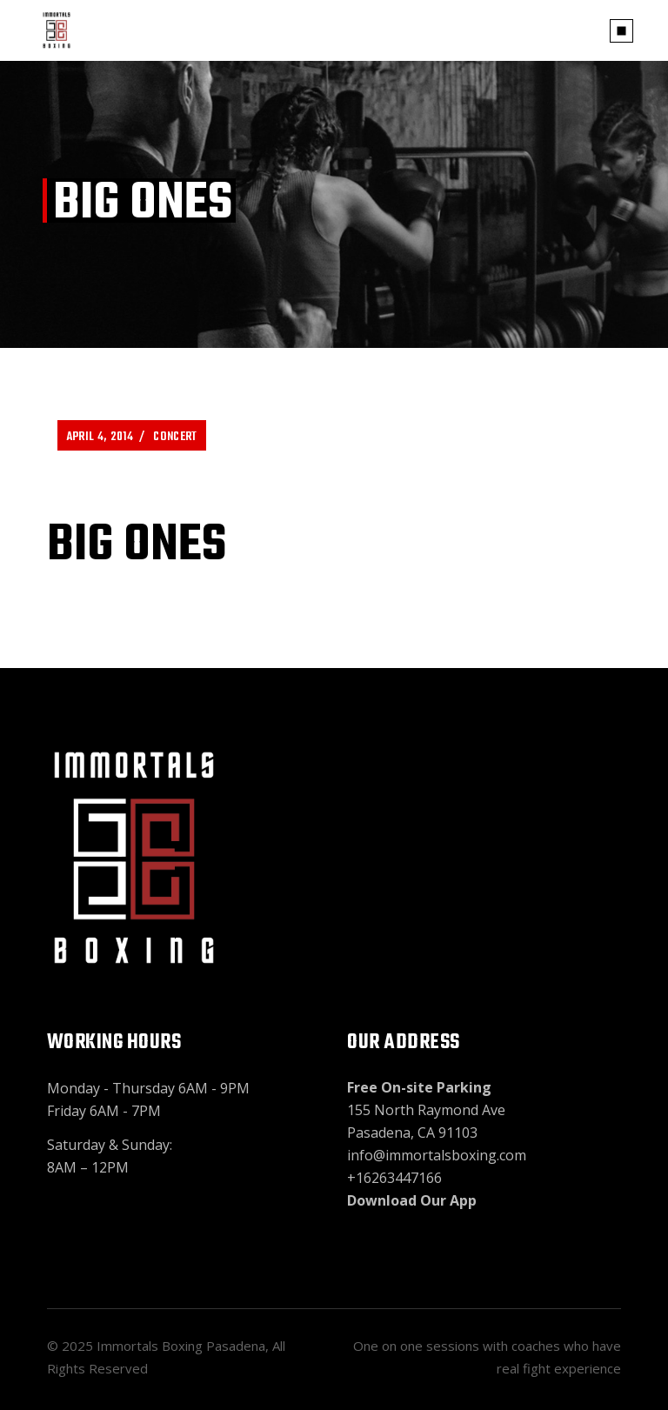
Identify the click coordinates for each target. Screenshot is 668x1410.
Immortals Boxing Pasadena (181, 1345)
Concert (175, 437)
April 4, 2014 (99, 437)
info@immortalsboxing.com (436, 1155)
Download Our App (412, 1200)
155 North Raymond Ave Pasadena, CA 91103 (426, 1110)
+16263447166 (394, 1177)
